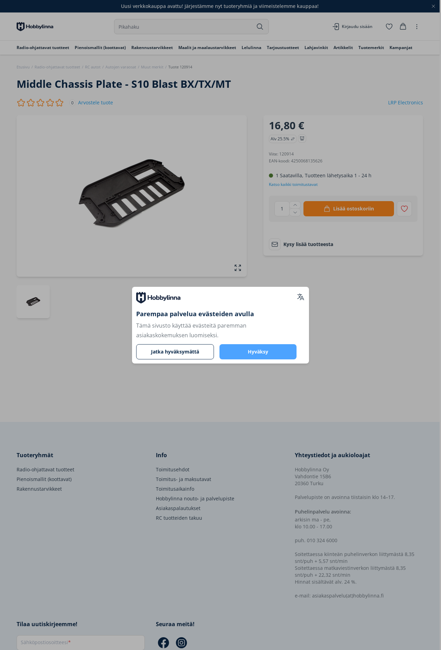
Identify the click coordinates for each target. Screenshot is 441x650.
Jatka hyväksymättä (175, 351)
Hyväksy (258, 351)
